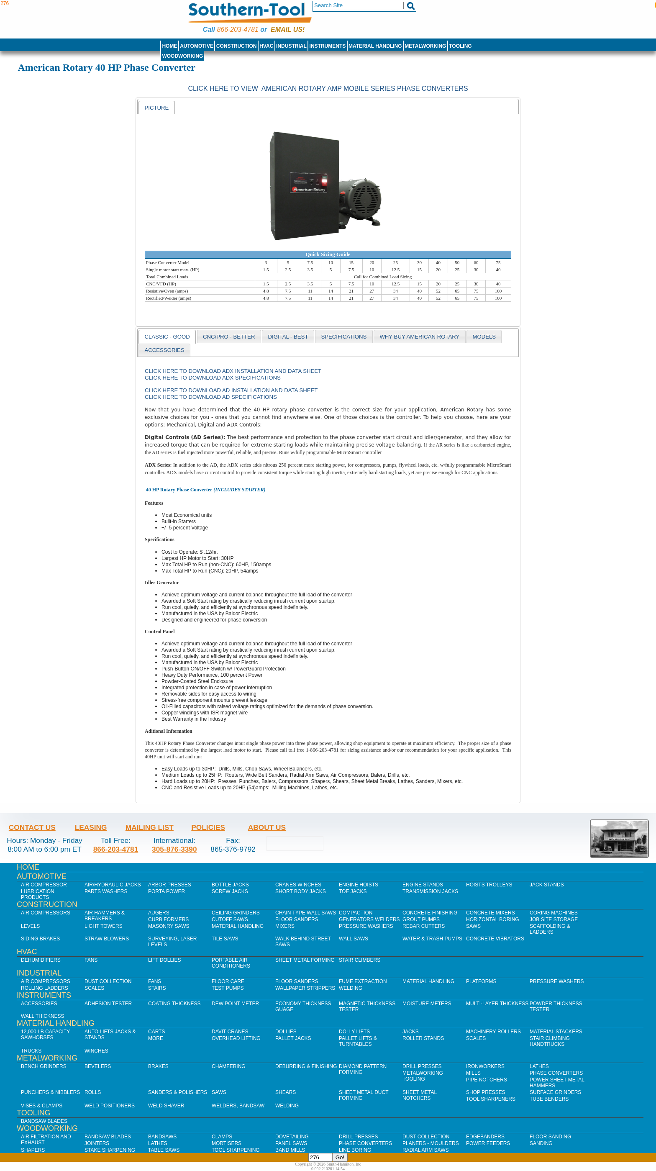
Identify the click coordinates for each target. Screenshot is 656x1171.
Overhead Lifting (236, 1038)
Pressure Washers (366, 926)
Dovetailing (292, 1137)
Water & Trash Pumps (432, 939)
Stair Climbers (359, 960)
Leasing (91, 827)
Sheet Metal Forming (305, 960)
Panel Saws (291, 1143)
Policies (208, 827)
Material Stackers (556, 1032)
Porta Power (166, 891)
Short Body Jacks (300, 891)
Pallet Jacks (293, 1038)
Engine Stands (422, 885)
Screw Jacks (230, 891)
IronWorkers (485, 1066)
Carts (156, 1032)
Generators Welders (369, 919)
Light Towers (104, 926)
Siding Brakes (40, 939)
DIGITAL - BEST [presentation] (288, 337)
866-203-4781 (237, 29)
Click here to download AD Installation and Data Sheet (231, 390)
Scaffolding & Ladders (550, 929)
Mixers (285, 926)
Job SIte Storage (554, 919)
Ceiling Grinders (236, 913)
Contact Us (32, 827)
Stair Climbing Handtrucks (550, 1041)
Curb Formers (168, 919)
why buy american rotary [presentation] (419, 337)
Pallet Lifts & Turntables (358, 1041)
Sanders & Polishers (177, 1092)
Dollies (286, 1032)
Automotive (196, 46)
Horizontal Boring (492, 919)
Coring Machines (554, 913)
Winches (96, 1051)
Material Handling (375, 46)
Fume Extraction (363, 981)
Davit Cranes (230, 1032)
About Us (267, 827)
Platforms (481, 981)
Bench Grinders (44, 1066)
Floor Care (228, 981)
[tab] (156, 107)
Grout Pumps (421, 919)
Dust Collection (108, 981)
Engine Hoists (358, 885)
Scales (94, 988)
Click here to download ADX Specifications (213, 378)
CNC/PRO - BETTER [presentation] (229, 337)
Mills (473, 1073)
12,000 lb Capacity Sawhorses (45, 1034)
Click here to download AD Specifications (211, 397)
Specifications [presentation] (343, 337)
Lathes (539, 1066)
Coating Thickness (174, 1004)
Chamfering (229, 1066)
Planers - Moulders (430, 1143)
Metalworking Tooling (422, 1076)
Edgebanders (485, 1137)
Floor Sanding (550, 1137)
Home (169, 46)
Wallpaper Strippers (305, 988)
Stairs (157, 988)
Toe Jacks (352, 891)
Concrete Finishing (429, 913)
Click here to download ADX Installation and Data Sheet (233, 371)
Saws (473, 926)
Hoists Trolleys (489, 885)
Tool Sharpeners (490, 1099)
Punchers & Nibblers (50, 1092)
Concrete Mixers (490, 913)
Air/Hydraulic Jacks (113, 885)
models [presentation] (484, 337)
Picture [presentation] (156, 108)
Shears (285, 1092)
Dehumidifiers (41, 960)
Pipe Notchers (486, 1080)
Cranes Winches (298, 885)
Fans (91, 960)
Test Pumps (227, 988)
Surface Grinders (555, 1092)
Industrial (291, 46)
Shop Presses (485, 1092)
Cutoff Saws (230, 919)
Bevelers (98, 1066)
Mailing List (150, 827)
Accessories (39, 1004)
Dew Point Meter (235, 1004)
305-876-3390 (174, 849)
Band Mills (290, 1150)
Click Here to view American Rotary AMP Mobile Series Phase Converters (328, 88)
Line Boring (355, 1150)
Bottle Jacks (230, 885)
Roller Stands (423, 1038)
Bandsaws (162, 1137)
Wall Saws (353, 939)
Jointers (97, 1143)
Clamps (222, 1137)
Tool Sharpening (236, 1150)
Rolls (93, 1092)
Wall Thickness (42, 1016)
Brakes (158, 1066)
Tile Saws (225, 939)
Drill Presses (422, 1066)
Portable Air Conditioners (231, 963)
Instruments (328, 46)
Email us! (288, 29)
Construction (236, 46)
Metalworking (425, 46)
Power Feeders (488, 1143)
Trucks (31, 1051)
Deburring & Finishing (306, 1066)
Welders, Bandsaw (238, 1106)
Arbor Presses (169, 885)
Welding (350, 988)
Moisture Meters (426, 1004)
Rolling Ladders (44, 988)
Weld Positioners (110, 1106)
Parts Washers (106, 891)
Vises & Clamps (41, 1106)
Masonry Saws (168, 926)
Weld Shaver (166, 1106)
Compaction (355, 913)
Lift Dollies (164, 960)
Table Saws (163, 1150)
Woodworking (182, 56)
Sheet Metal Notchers (419, 1095)
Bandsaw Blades (44, 1121)
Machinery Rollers (493, 1032)
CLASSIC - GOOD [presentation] (167, 337)
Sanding (541, 1143)
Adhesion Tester (108, 1004)
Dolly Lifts (354, 1032)
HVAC (266, 46)
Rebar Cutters (423, 926)
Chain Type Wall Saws (305, 913)
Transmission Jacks (430, 891)
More (155, 1038)
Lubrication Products (37, 894)
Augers (158, 913)
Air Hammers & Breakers (105, 916)
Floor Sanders (296, 919)
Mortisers (226, 1143)
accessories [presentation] (164, 350)
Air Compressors (45, 913)
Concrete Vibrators (495, 939)
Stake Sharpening (110, 1150)
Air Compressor (44, 885)
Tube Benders (549, 1099)
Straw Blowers (107, 939)
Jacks (410, 1032)
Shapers (33, 1150)
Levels (30, 926)
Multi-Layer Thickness (497, 1004)
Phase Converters (556, 1073)
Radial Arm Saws (425, 1150)
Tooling (460, 46)
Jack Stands (547, 885)
